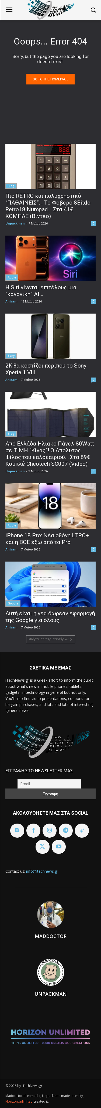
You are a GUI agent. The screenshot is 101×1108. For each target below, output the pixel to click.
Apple (12, 277)
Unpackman (15, 223)
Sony (11, 356)
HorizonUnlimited (19, 1101)
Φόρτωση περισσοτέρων (50, 639)
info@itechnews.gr (42, 871)
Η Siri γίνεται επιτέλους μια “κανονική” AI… (40, 290)
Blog (11, 186)
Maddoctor (51, 936)
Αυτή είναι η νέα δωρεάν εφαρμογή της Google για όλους (50, 616)
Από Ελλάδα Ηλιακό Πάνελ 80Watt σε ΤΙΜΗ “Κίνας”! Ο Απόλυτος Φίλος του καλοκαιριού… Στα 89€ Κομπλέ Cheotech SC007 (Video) (49, 453)
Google (13, 603)
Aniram (11, 301)
